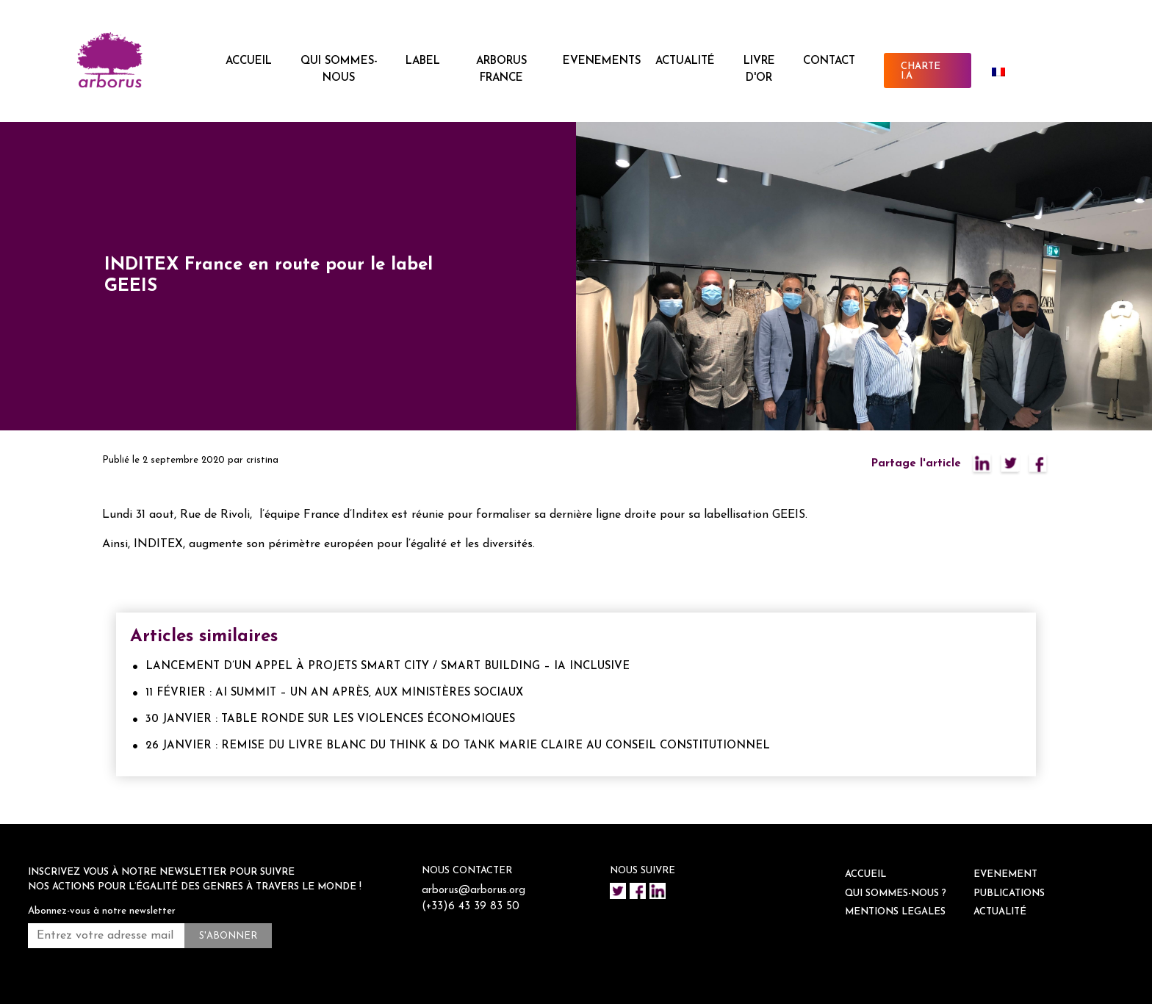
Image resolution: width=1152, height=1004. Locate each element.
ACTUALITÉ (685, 61)
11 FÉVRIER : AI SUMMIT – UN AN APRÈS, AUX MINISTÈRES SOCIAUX (334, 692)
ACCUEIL (249, 61)
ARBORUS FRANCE (501, 70)
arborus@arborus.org (473, 890)
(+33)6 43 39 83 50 (470, 906)
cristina (262, 460)
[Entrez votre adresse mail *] (106, 935)
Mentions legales (895, 912)
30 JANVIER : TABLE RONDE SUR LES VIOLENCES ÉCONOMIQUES (330, 719)
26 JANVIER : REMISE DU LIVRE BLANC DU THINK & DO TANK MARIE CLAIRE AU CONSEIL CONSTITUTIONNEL (457, 745)
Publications (1009, 893)
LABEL (423, 61)
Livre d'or (759, 70)
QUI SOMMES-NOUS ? (895, 893)
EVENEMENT (1005, 874)
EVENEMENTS (602, 61)
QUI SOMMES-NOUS (339, 70)
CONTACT (829, 61)
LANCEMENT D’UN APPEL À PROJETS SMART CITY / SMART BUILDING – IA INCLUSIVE (387, 666)
